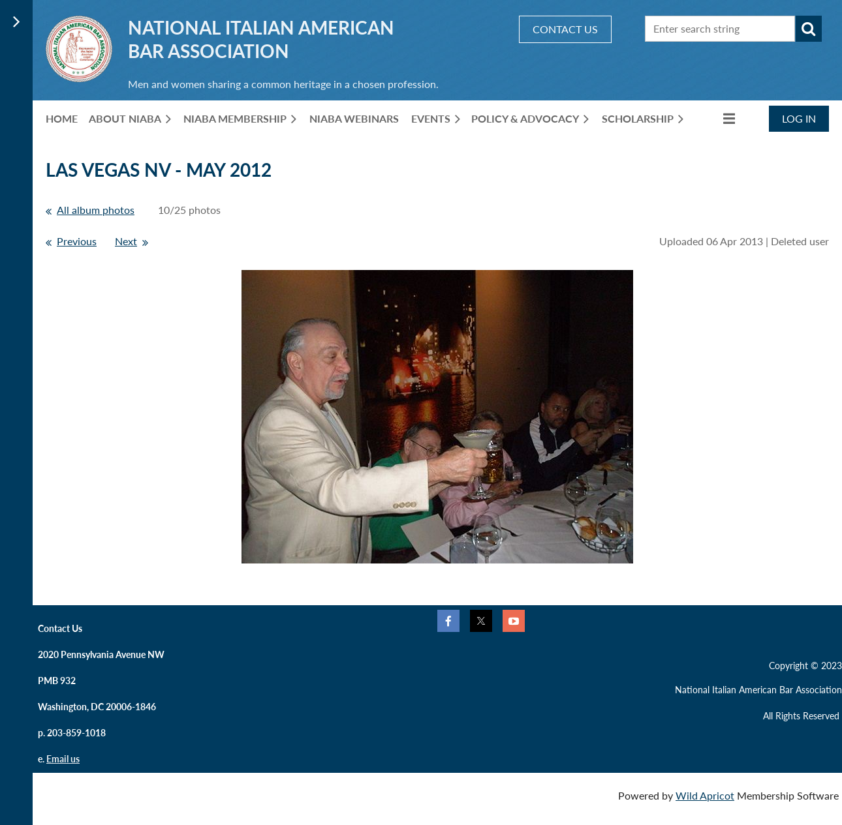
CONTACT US (565, 29)
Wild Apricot (705, 795)
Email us (63, 758)
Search (809, 29)
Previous (77, 241)
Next (126, 241)
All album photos (95, 209)
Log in (799, 118)
